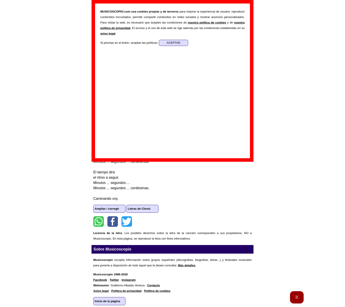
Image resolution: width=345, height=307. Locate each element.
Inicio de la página (107, 301)
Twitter (126, 221)
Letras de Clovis (139, 208)
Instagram (129, 280)
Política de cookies (157, 290)
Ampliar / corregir (107, 208)
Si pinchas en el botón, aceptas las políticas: (129, 42)
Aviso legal (101, 290)
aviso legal (107, 33)
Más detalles (186, 265)
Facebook (112, 221)
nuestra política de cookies (207, 22)
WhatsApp (98, 221)
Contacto (153, 285)
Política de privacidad (126, 290)
